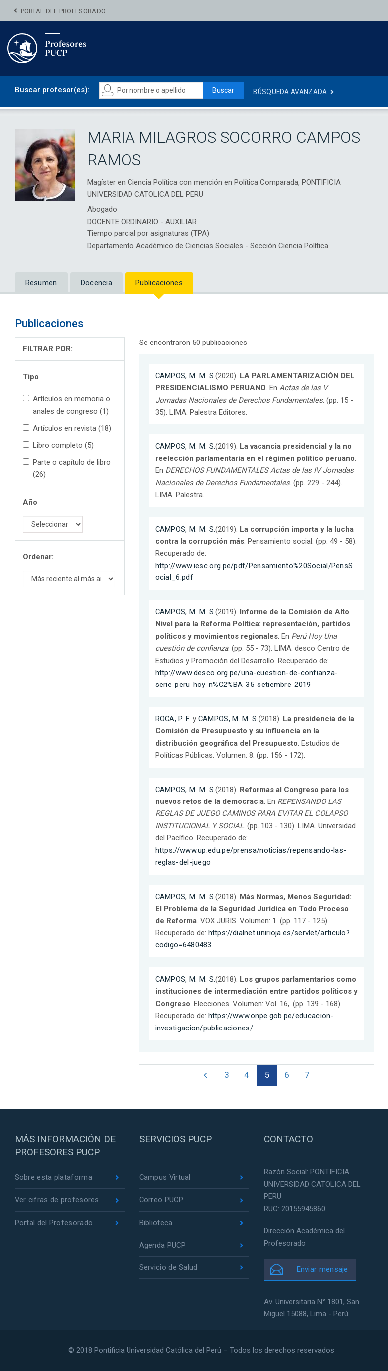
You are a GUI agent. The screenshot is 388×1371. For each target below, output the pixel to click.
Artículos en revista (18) (67, 428)
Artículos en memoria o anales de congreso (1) (66, 404)
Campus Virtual (165, 1178)
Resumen (41, 282)
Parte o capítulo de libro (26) (67, 468)
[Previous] (205, 1076)
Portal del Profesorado (63, 11)
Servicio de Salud (168, 1268)
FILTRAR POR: (48, 348)
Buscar (224, 90)
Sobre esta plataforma (53, 1178)
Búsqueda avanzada (293, 92)
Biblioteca (156, 1223)
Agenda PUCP (162, 1246)
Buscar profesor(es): (52, 89)
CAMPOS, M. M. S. (185, 375)
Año (30, 502)
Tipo (31, 376)
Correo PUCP (161, 1200)
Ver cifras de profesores (57, 1200)
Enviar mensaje (322, 1269)
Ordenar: (38, 556)
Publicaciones (159, 282)
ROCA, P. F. (173, 718)
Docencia (96, 282)
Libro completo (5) (58, 445)
